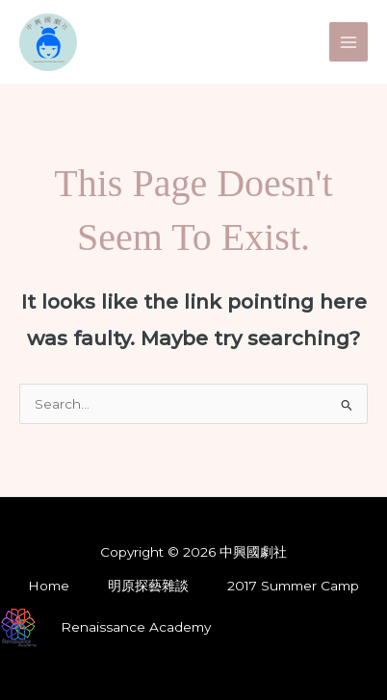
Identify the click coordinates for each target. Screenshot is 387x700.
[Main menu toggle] (349, 42)
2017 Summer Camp (293, 585)
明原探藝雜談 (148, 585)
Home (48, 585)
